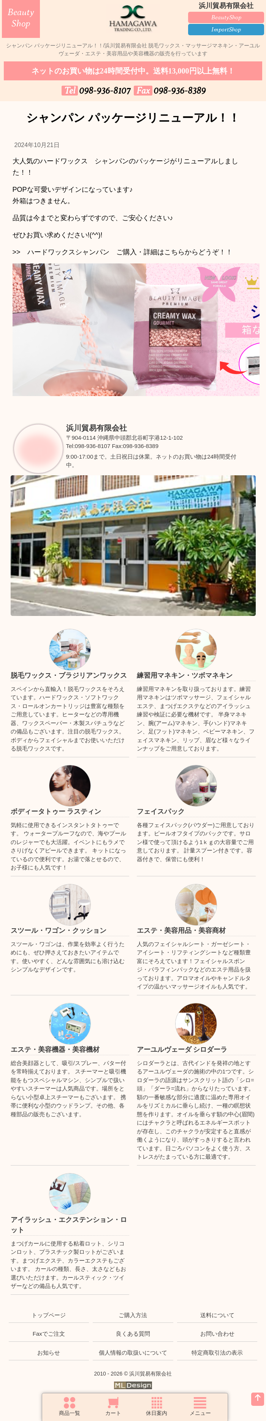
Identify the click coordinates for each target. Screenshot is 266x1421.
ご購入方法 (133, 1315)
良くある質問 (133, 1333)
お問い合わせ (217, 1333)
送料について (217, 1315)
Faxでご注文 (49, 1333)
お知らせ (48, 1352)
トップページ (49, 1315)
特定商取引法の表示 (217, 1352)
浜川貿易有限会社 (96, 428)
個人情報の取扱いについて (133, 1352)
